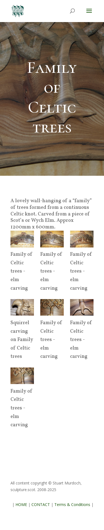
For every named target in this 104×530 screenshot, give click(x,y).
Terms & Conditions (72, 504)
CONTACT (40, 504)
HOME (21, 504)
